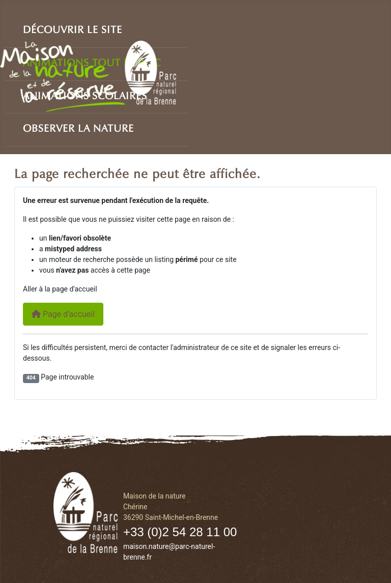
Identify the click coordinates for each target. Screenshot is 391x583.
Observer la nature (78, 126)
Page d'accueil (63, 314)
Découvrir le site (72, 28)
